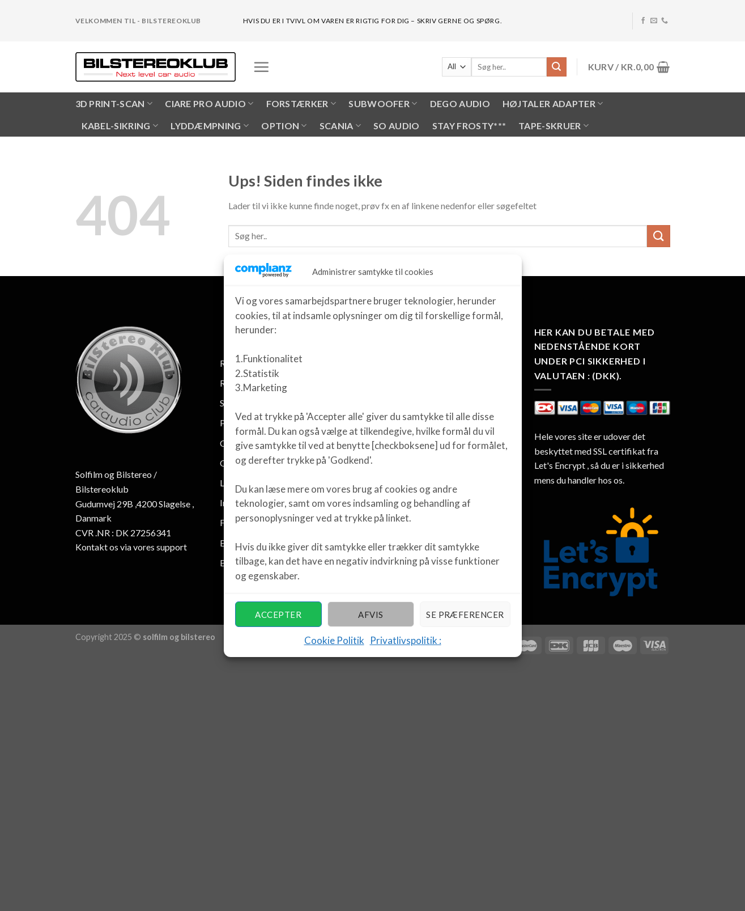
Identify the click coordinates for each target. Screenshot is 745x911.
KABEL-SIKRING (120, 126)
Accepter (278, 614)
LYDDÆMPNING (210, 126)
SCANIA (340, 126)
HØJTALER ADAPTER (553, 103)
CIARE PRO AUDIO (209, 103)
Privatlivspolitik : (405, 640)
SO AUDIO (396, 125)
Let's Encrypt (559, 465)
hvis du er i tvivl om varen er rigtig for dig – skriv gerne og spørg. (372, 20)
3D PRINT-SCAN (114, 103)
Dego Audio (460, 103)
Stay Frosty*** (469, 125)
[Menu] (261, 67)
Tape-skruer (553, 126)
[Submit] (556, 67)
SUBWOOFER (382, 103)
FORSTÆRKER (301, 103)
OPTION (283, 126)
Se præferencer (465, 614)
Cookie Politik (334, 640)
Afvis (370, 614)
